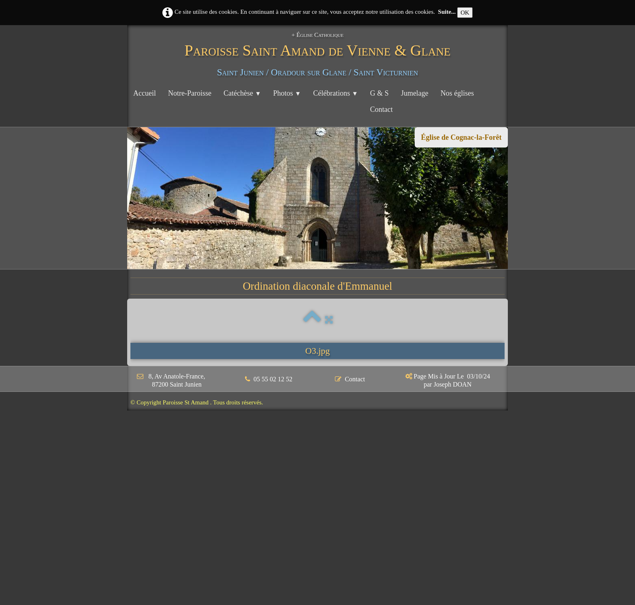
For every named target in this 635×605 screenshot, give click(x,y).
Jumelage (414, 93)
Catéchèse (242, 93)
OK (464, 12)
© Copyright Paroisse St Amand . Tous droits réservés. (196, 402)
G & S (379, 93)
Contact (381, 109)
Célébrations (335, 93)
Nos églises (457, 93)
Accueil (144, 93)
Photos (287, 93)
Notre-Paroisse (189, 93)
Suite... (447, 12)
